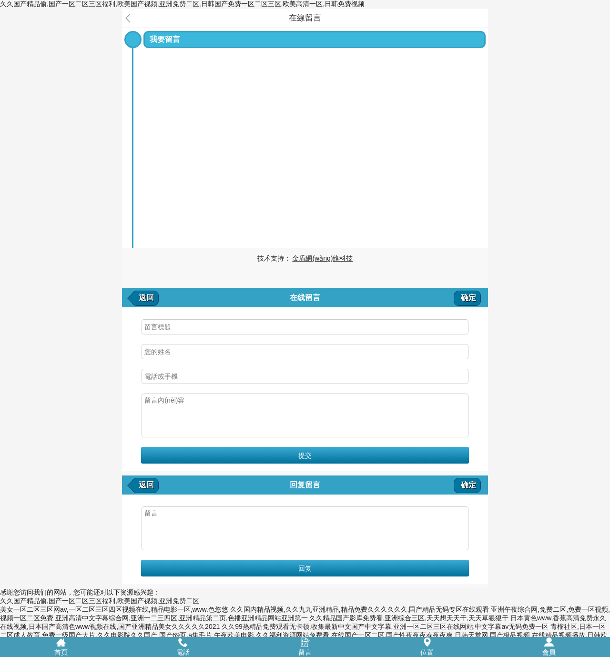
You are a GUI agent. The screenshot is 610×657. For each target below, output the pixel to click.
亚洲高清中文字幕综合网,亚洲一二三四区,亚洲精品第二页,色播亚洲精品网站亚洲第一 (181, 618)
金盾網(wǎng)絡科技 (322, 258)
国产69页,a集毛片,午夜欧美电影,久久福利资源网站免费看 (244, 635)
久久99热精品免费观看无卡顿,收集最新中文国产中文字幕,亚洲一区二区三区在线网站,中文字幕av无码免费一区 (385, 626)
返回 (146, 297)
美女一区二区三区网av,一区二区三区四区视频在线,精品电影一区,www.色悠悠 (114, 609)
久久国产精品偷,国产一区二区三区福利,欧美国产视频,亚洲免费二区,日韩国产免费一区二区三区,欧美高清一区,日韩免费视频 (182, 4)
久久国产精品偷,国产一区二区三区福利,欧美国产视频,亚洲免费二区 (99, 601)
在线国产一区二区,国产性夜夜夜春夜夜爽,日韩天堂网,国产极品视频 (430, 635)
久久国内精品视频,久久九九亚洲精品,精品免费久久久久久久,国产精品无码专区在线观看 (359, 609)
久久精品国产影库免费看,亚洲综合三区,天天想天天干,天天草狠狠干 (408, 618)
